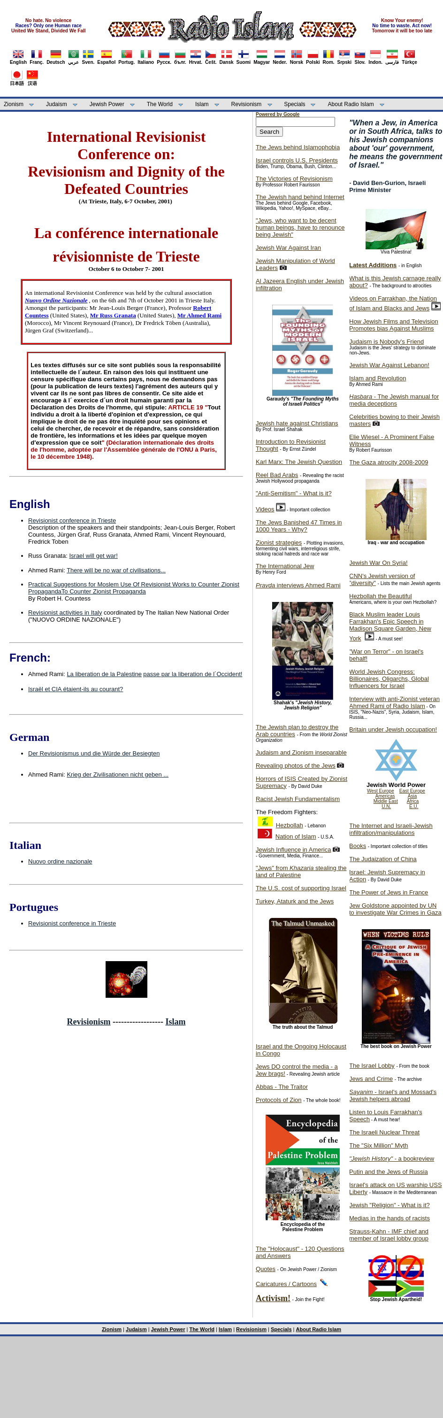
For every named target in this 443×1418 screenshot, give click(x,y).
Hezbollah (289, 825)
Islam (202, 104)
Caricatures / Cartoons (286, 1283)
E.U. (413, 806)
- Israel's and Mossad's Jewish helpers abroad (392, 1095)
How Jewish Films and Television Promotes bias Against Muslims (393, 325)
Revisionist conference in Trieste (72, 520)
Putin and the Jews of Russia (388, 1171)
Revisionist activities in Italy (65, 612)
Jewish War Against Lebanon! (389, 365)
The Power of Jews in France (388, 892)
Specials (294, 104)
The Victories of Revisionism (294, 178)
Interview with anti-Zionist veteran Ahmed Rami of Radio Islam (394, 702)
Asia (412, 796)
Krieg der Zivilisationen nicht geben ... (117, 774)
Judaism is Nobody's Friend (386, 341)
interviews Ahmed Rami (298, 585)
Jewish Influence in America (293, 849)
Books (357, 845)
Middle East (386, 801)
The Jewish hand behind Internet (300, 196)
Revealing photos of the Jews (296, 765)
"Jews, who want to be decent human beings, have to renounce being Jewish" (300, 227)
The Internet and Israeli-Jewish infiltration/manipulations (391, 829)
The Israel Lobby (372, 1065)
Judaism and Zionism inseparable (301, 752)
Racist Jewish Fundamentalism (298, 798)
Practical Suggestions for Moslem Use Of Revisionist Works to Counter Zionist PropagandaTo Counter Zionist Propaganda (133, 588)
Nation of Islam (295, 836)
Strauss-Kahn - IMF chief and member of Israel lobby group (388, 1235)
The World (160, 104)
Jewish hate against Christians (297, 423)
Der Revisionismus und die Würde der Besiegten (94, 753)
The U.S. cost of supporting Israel (301, 888)
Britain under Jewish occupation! (393, 729)
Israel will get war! (93, 555)
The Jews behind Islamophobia (298, 147)
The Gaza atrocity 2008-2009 (388, 462)
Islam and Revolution (377, 378)
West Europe (380, 791)
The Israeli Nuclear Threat (384, 1132)
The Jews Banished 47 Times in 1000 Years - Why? (299, 526)
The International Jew (285, 566)
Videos (265, 509)
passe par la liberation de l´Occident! (192, 674)
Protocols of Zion (279, 1099)
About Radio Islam (351, 104)
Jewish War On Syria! (378, 562)
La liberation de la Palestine (104, 674)
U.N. (386, 806)
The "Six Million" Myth (378, 1145)
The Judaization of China (383, 859)
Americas (385, 796)
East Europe (412, 791)
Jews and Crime (371, 1078)
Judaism (56, 104)
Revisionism (246, 104)
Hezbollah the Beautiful (380, 596)
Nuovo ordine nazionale (60, 861)
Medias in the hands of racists (389, 1218)
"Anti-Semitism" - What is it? (294, 493)
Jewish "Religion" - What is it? (389, 1205)
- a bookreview (391, 1158)
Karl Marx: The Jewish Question (299, 461)
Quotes (265, 1268)
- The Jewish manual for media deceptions (394, 400)
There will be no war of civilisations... (116, 570)
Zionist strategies (279, 542)
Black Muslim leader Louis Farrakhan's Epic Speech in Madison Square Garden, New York (390, 626)
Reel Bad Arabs (277, 474)
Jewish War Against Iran (288, 247)
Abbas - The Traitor (282, 1086)
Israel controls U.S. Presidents (297, 160)
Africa (413, 801)
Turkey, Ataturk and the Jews (295, 901)
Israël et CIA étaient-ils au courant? (75, 689)
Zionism (13, 104)
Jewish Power (107, 104)
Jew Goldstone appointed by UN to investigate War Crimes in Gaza (395, 909)
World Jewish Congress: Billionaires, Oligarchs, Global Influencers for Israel (389, 678)
